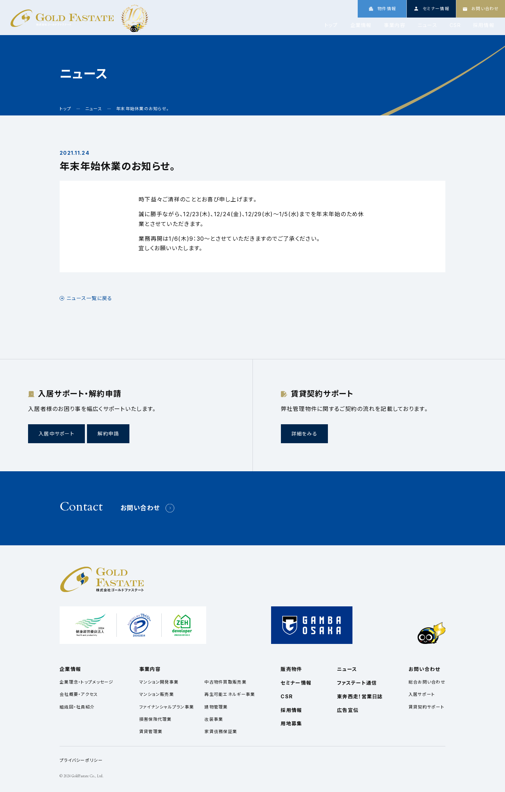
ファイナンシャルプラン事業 (166, 707)
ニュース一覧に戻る (90, 298)
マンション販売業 (156, 694)
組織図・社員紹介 (77, 707)
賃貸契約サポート (426, 707)
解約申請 (108, 434)
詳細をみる (304, 434)
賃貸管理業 (150, 731)
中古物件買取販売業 (225, 682)
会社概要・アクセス (79, 694)
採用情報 (483, 25)
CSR (455, 25)
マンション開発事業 (159, 682)
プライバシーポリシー (81, 760)
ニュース (427, 25)
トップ (331, 25)
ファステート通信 (357, 683)
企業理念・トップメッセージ (87, 682)
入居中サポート (56, 434)
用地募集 (291, 723)
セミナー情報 (296, 683)
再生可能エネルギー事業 (229, 694)
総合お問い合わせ (427, 682)
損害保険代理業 (155, 719)
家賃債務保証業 (220, 731)
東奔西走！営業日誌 (360, 696)
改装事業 (213, 719)
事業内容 (394, 25)
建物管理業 (216, 707)
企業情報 (361, 25)
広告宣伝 (347, 710)
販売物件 (291, 669)
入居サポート (422, 694)
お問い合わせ (140, 508)
